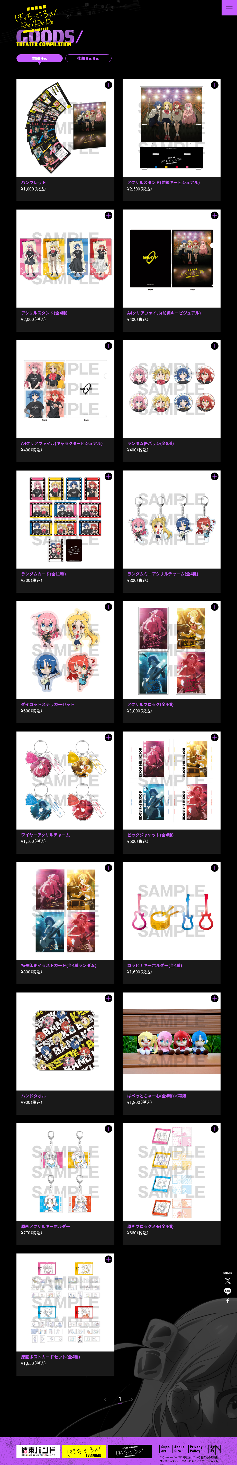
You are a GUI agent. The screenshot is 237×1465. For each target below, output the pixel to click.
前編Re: (39, 58)
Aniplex (214, 1449)
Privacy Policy (196, 1449)
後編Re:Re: (88, 58)
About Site (179, 1449)
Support (165, 1449)
